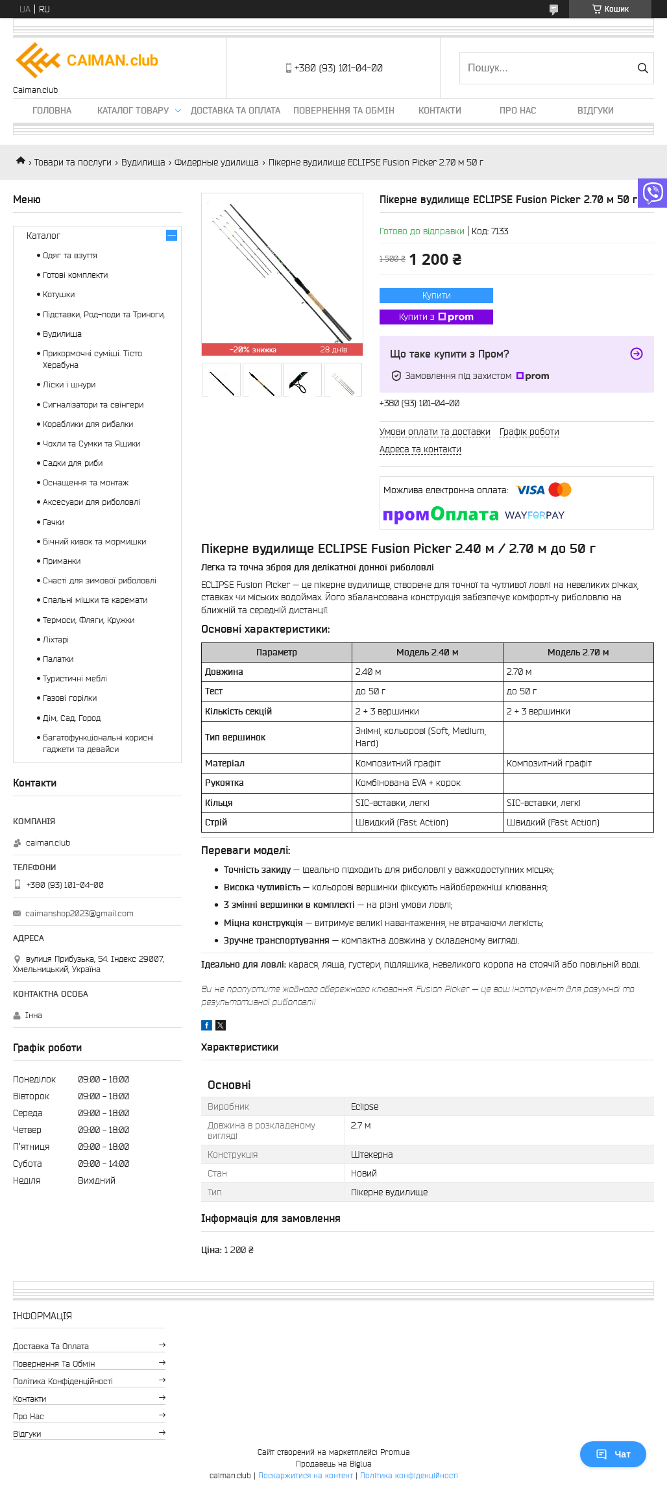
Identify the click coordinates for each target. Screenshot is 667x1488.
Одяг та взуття (70, 255)
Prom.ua (395, 1452)
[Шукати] (642, 68)
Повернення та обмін (343, 110)
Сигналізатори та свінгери (93, 404)
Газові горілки (70, 698)
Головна (51, 110)
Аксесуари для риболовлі (91, 502)
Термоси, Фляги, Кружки (88, 620)
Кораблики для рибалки (88, 424)
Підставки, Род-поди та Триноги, (104, 314)
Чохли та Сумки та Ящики (91, 443)
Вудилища (143, 162)
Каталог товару (133, 110)
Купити (436, 295)
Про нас (518, 110)
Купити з (436, 317)
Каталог (43, 235)
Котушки (59, 294)
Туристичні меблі (75, 678)
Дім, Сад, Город (72, 718)
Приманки (61, 561)
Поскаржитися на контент (305, 1475)
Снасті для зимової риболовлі (99, 580)
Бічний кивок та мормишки (94, 541)
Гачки (53, 522)
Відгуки (595, 110)
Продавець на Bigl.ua (334, 1463)
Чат (613, 1454)
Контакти (439, 110)
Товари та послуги (73, 162)
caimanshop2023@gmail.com (79, 913)
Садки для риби (73, 463)
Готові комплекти (75, 275)
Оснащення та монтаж (85, 482)
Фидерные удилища (217, 162)
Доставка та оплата (235, 110)
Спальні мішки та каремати (95, 600)
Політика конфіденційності (63, 1381)
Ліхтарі (56, 639)
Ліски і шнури (69, 384)
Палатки (58, 659)
